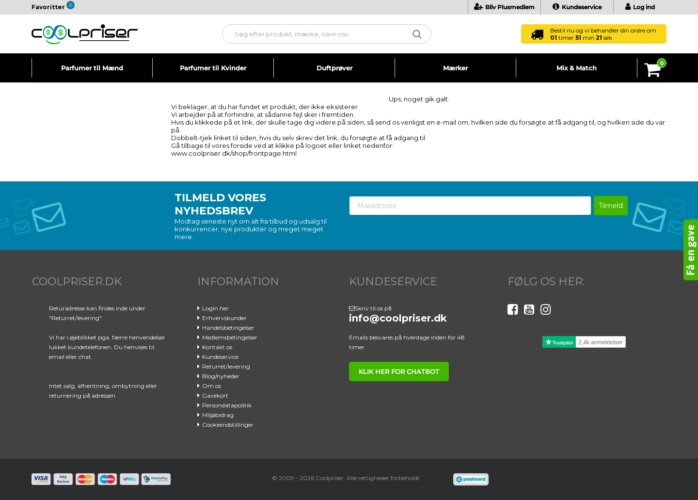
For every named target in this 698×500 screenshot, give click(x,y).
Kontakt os (217, 347)
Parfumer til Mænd (92, 68)
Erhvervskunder (224, 318)
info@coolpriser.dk (398, 318)
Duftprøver (334, 68)
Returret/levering (226, 366)
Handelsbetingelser (228, 327)
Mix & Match (576, 68)
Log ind (640, 7)
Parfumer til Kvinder (213, 68)
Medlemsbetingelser (229, 337)
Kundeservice (577, 7)
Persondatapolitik (227, 405)
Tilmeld (611, 205)
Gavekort (215, 395)
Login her (215, 308)
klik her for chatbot (399, 371)
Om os (211, 385)
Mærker (455, 68)
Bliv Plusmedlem (504, 7)
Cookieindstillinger (228, 424)
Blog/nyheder (220, 376)
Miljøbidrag (218, 415)
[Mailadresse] (470, 205)
